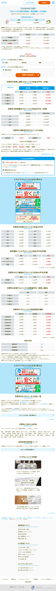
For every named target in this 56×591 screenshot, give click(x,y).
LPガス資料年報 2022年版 (15, 410)
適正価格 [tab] (28, 88)
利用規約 (35, 579)
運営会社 (13, 579)
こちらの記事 (42, 404)
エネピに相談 (11, 167)
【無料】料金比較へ (30, 75)
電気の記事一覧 (22, 539)
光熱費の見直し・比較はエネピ (7, 517)
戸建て (5, 62)
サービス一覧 (21, 586)
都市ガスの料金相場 (23, 557)
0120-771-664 (29, 3)
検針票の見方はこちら (47, 154)
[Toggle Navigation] (53, 2)
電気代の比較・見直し (24, 529)
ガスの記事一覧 (22, 559)
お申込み (44, 3)
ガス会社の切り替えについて (25, 568)
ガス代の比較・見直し (24, 547)
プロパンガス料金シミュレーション (27, 550)
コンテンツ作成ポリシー (47, 579)
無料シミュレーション (28, 173)
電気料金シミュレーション (25, 532)
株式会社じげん (13, 586)
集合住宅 (22, 62)
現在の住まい (7, 70)
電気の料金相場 (22, 534)
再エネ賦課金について (24, 536)
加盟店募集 (28, 582)
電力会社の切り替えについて (25, 570)
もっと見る (50, 419)
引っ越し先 (23, 70)
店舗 (38, 62)
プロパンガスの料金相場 (24, 552)
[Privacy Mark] (33, 588)
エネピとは (5, 579)
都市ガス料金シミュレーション (26, 554)
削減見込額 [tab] (46, 88)
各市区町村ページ (24, 402)
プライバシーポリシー (24, 579)
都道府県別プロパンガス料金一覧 (33, 517)
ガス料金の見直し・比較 (20, 517)
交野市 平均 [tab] (10, 87)
